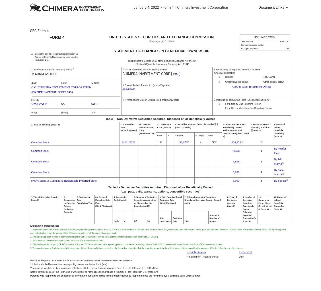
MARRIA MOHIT (43, 74)
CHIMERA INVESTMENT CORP (146, 74)
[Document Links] (274, 7)
